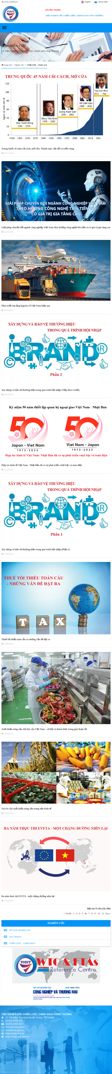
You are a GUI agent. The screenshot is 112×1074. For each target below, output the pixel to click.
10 (99, 913)
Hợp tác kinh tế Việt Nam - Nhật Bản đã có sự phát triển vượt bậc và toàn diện (41, 465)
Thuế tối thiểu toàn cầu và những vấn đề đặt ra (25, 639)
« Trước (68, 913)
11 (103, 913)
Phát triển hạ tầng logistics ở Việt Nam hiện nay (25, 305)
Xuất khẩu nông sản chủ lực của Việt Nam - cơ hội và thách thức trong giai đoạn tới (44, 729)
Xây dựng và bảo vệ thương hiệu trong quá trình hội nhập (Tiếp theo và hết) (40, 390)
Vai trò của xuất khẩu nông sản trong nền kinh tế (26, 808)
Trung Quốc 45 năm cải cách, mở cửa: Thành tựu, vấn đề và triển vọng (37, 148)
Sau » (107, 913)
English (88, 2)
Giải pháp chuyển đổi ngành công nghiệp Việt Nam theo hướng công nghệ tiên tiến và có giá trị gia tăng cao (55, 227)
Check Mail (102, 2)
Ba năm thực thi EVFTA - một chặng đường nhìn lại (28, 896)
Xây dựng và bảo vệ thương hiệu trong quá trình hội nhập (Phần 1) (35, 549)
